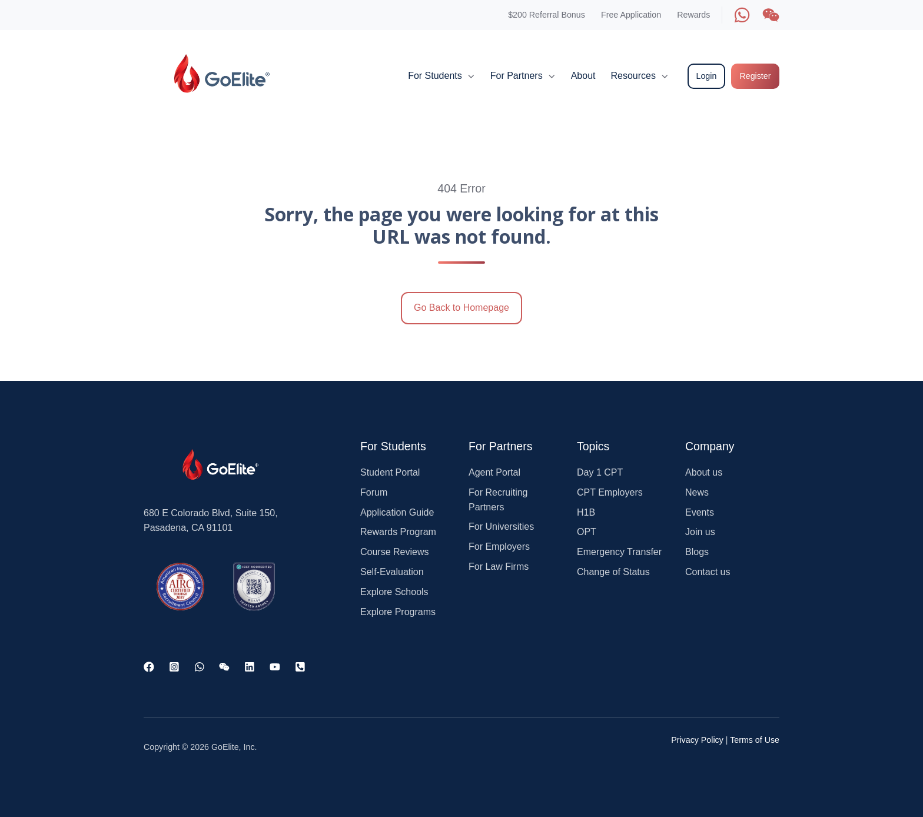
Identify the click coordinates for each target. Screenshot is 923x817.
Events (699, 512)
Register (755, 76)
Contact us (707, 572)
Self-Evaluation (392, 572)
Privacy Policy (697, 740)
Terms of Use (754, 740)
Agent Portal (494, 472)
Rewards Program (398, 532)
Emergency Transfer (619, 552)
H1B (586, 512)
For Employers (499, 547)
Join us (700, 532)
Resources (632, 76)
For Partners (516, 76)
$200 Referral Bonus (546, 14)
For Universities (501, 527)
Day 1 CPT (600, 472)
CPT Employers (610, 492)
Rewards (693, 14)
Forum (373, 492)
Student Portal (390, 472)
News (697, 492)
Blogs (697, 552)
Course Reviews (394, 552)
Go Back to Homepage (461, 308)
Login (706, 76)
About (583, 76)
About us (703, 472)
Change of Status (613, 572)
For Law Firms (499, 567)
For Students (435, 76)
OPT (586, 532)
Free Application (631, 14)
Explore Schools (394, 592)
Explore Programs (398, 612)
